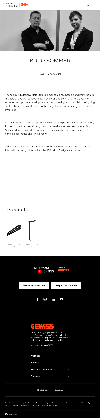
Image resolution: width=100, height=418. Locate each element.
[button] (42, 390)
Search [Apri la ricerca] (88, 5)
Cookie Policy (35, 405)
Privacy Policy (25, 405)
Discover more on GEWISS (41, 345)
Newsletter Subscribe (34, 285)
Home (41, 74)
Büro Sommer (54, 74)
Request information (66, 285)
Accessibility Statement (50, 405)
